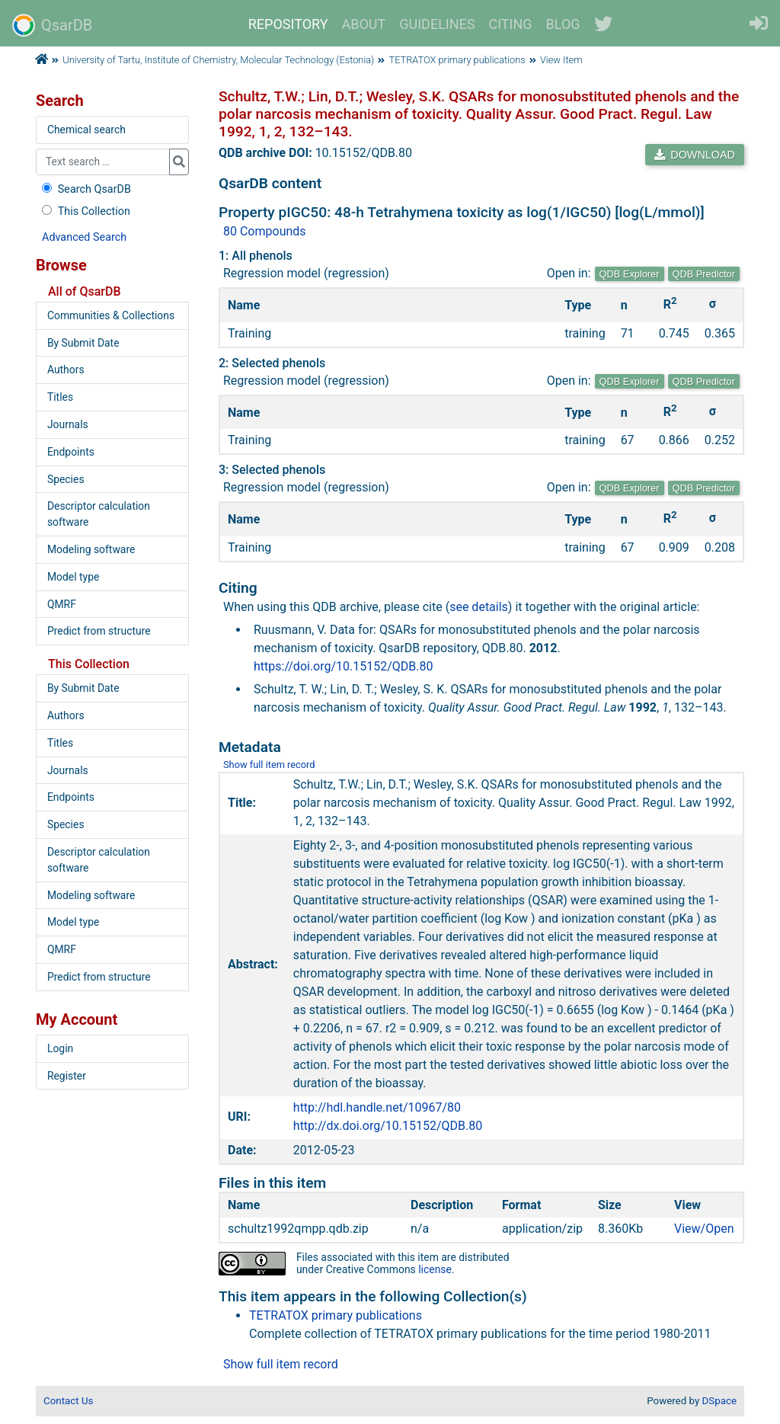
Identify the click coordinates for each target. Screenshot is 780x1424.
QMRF (61, 604)
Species (66, 479)
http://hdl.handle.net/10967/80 (377, 1107)
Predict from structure (99, 631)
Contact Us (68, 1400)
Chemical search (86, 129)
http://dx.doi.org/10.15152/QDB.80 (387, 1125)
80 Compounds (264, 231)
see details (478, 607)
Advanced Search (84, 237)
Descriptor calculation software (98, 514)
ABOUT (364, 24)
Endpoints (70, 452)
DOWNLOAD (694, 155)
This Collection (84, 211)
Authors (66, 369)
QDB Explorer (629, 274)
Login (60, 1048)
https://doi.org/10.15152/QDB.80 (343, 666)
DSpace (719, 1400)
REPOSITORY (288, 24)
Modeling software (91, 549)
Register (66, 1076)
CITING (510, 24)
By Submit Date (83, 343)
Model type (73, 577)
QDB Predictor (704, 274)
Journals (67, 424)
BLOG (563, 24)
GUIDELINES (437, 24)
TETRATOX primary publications (457, 60)
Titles (60, 397)
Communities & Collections (110, 315)
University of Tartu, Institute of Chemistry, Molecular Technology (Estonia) (218, 60)
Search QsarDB (85, 189)
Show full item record (269, 764)
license (435, 1269)
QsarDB (52, 25)
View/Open (704, 1228)
